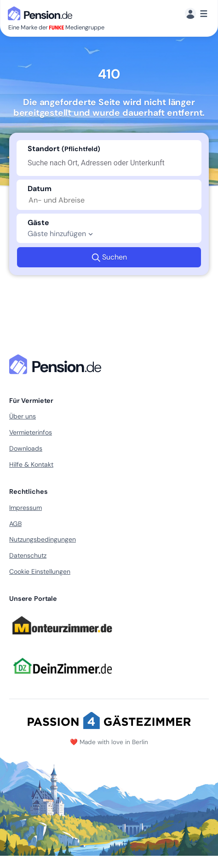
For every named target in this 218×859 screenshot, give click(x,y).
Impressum (25, 507)
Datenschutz (27, 555)
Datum (40, 188)
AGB (15, 524)
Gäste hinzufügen (61, 234)
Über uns (22, 416)
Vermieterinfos (30, 432)
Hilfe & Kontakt (31, 464)
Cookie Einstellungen (39, 571)
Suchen (109, 257)
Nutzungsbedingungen (42, 539)
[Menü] (196, 14)
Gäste (38, 222)
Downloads (25, 448)
